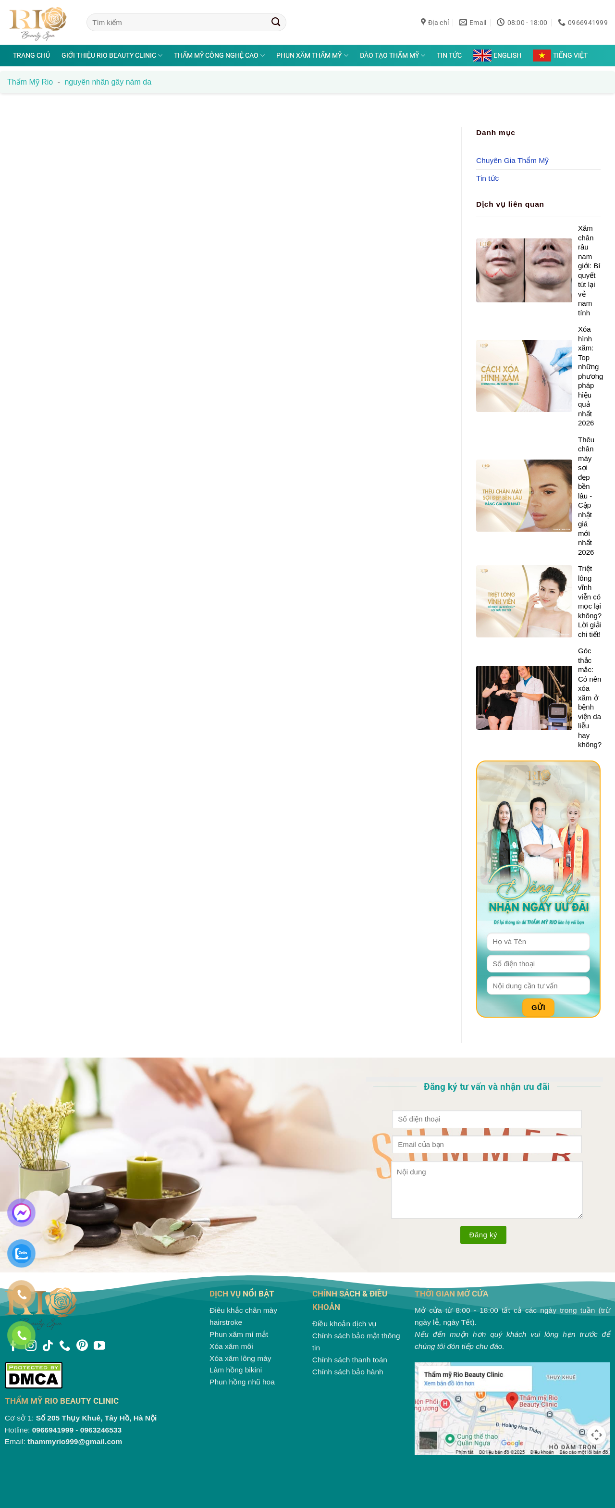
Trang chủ (31, 55)
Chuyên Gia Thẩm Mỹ (512, 160)
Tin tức (449, 55)
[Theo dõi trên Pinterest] (82, 1346)
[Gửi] (276, 22)
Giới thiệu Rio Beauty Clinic (112, 55)
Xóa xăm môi (231, 1346)
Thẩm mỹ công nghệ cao (219, 55)
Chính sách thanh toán (349, 1360)
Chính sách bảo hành (347, 1372)
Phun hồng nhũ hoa (242, 1382)
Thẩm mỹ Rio (30, 82)
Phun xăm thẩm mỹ (312, 55)
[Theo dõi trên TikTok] (47, 1346)
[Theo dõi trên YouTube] (99, 1346)
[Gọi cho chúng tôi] (65, 1346)
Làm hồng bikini (235, 1370)
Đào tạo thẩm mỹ (392, 55)
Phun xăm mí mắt (238, 1334)
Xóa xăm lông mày (240, 1358)
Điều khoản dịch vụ (344, 1324)
